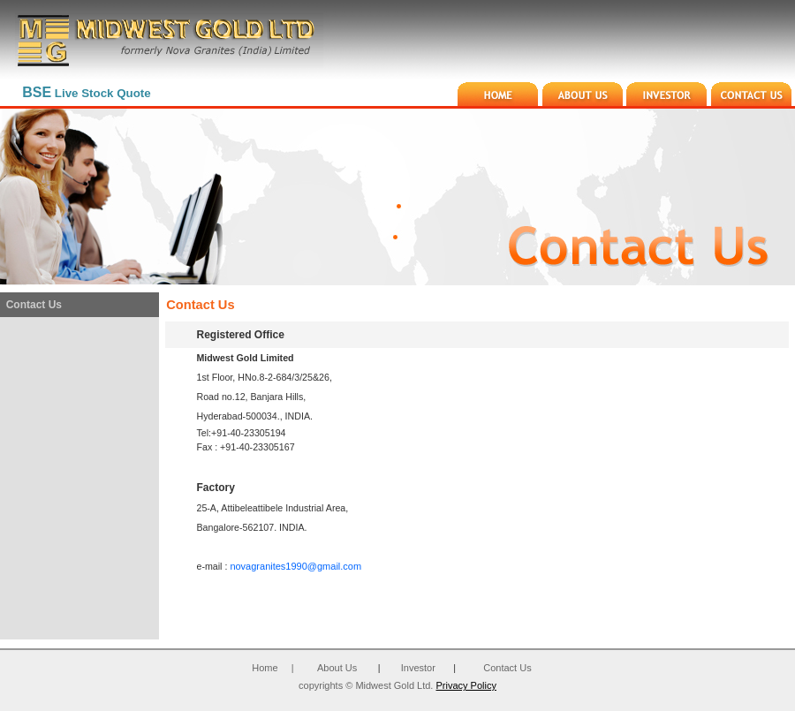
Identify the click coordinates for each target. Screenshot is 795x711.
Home (264, 667)
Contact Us (507, 667)
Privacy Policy (465, 685)
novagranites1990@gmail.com (295, 566)
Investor (418, 667)
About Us (337, 667)
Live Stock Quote (86, 93)
